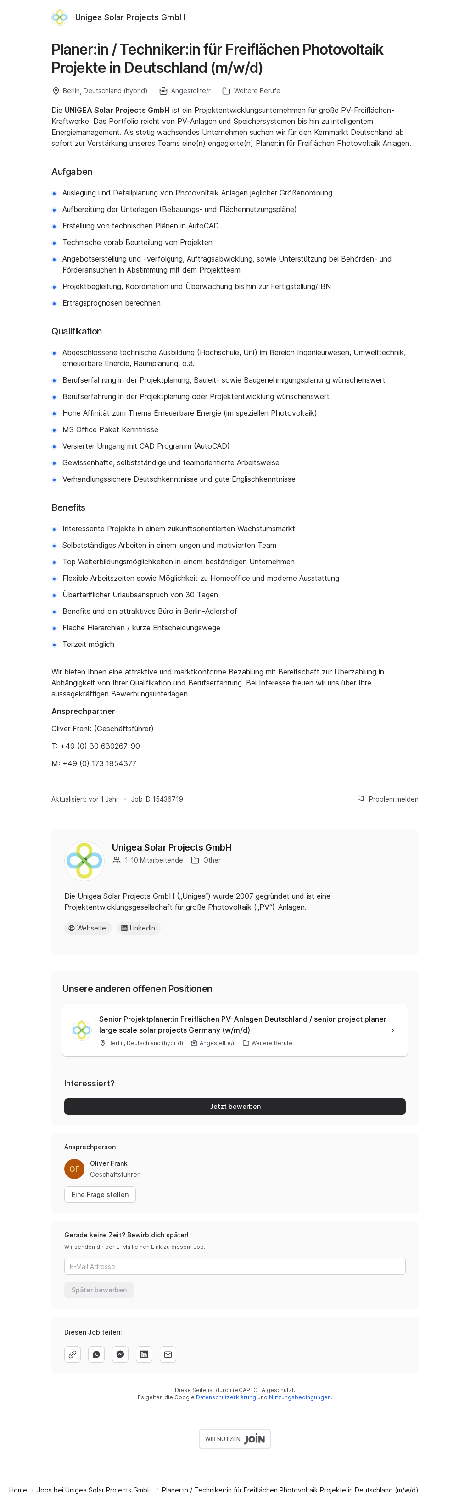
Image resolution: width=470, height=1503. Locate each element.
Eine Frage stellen (100, 1194)
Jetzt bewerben (235, 1106)
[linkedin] (144, 1354)
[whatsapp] (96, 1354)
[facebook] (120, 1354)
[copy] (72, 1354)
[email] (168, 1354)
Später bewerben (99, 1290)
